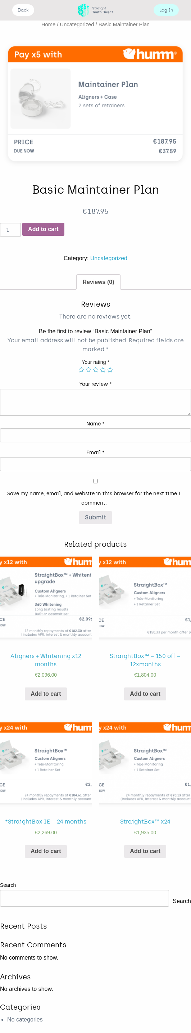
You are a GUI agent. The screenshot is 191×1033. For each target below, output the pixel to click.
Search (8, 885)
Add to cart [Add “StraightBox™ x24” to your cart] (145, 851)
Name (95, 424)
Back (23, 10)
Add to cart (43, 229)
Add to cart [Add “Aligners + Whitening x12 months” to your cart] (46, 694)
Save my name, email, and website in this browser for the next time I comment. (94, 498)
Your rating (95, 362)
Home (48, 24)
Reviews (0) (98, 282)
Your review (95, 384)
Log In (166, 10)
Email (95, 453)
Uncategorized (77, 24)
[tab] (98, 282)
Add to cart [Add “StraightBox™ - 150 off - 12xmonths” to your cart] (145, 694)
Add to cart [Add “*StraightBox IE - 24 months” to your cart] (46, 851)
